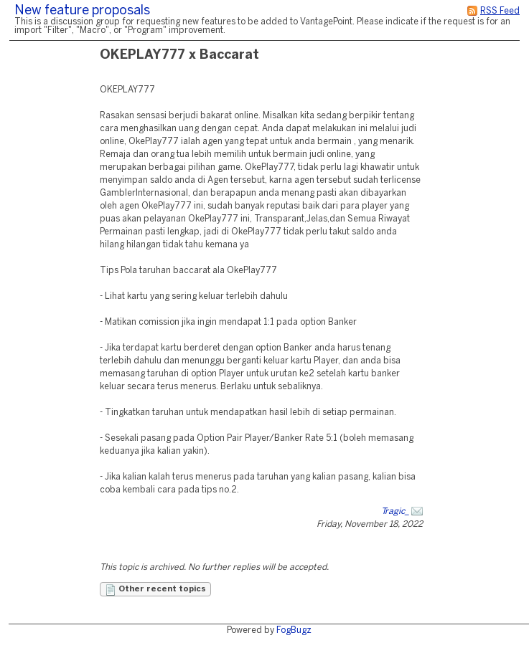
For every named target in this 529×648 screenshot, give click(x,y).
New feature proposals (82, 11)
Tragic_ (395, 511)
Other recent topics (155, 590)
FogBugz (294, 630)
